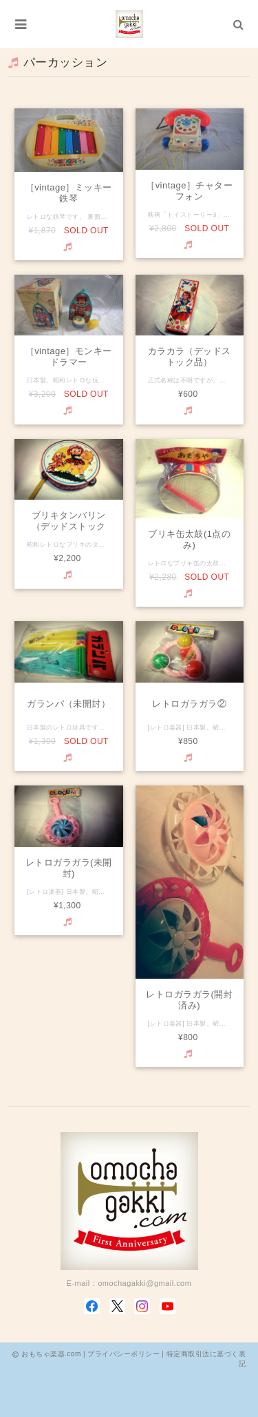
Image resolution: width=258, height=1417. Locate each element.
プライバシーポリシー (123, 1354)
